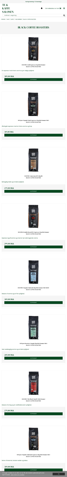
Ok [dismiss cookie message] (58, 474)
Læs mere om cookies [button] (17, 475)
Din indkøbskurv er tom (53, 8)
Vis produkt (33, 79)
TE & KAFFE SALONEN (8, 8)
